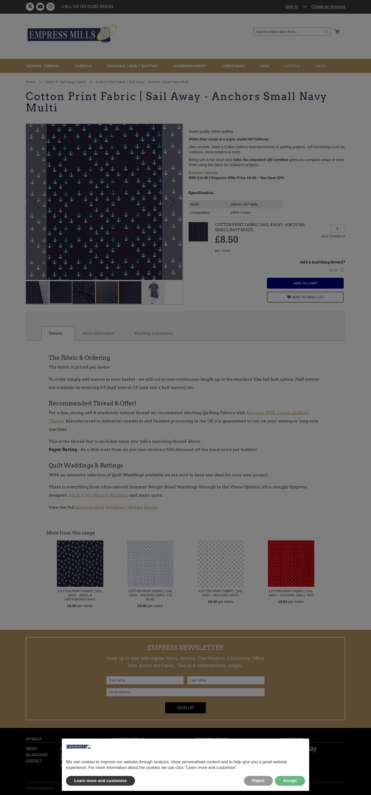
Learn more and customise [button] (100, 781)
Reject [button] (258, 781)
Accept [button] (290, 781)
